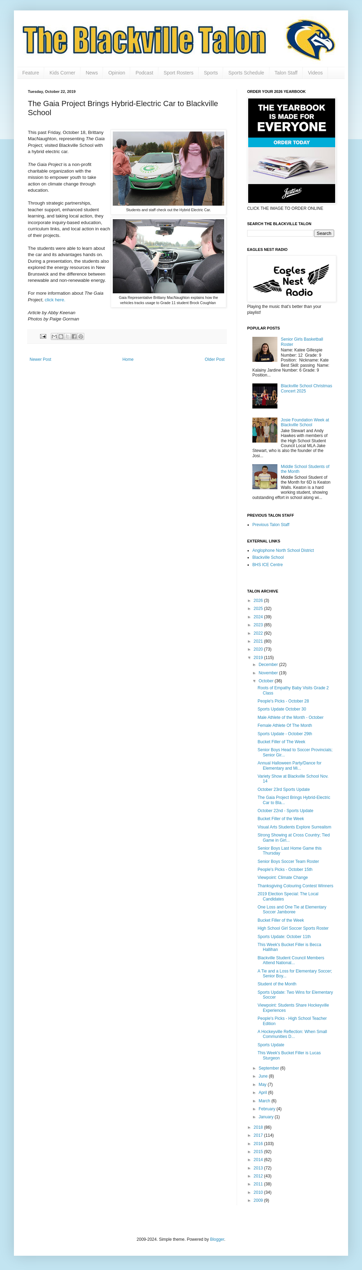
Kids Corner (62, 73)
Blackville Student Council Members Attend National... (291, 960)
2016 (259, 1143)
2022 (259, 633)
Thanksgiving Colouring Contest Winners (295, 885)
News (92, 73)
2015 (259, 1151)
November (269, 672)
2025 (259, 608)
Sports (211, 73)
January (267, 1116)
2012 (259, 1176)
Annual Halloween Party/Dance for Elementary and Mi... (289, 765)
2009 (259, 1200)
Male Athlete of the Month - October (290, 717)
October (267, 680)
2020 (259, 649)
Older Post (215, 359)
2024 (259, 616)
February (267, 1108)
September (269, 1068)
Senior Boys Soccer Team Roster (288, 861)
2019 (259, 657)
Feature (30, 73)
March (265, 1100)
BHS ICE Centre (267, 564)
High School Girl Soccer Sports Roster (293, 928)
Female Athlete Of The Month (285, 725)
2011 (259, 1184)
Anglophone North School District (283, 550)
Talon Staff (286, 73)
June (264, 1076)
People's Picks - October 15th (285, 869)
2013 (259, 1168)
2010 (259, 1192)
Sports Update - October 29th (285, 733)
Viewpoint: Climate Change (283, 877)
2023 (259, 624)
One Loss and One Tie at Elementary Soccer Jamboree (292, 909)
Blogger (217, 1239)
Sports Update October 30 (282, 709)
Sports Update (271, 1044)
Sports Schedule (246, 73)
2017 (259, 1135)
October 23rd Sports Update (284, 789)
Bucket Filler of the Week (281, 818)
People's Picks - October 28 (283, 701)
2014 (259, 1159)
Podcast (144, 73)
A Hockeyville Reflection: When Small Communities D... (292, 1034)
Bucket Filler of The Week (281, 741)
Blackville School (268, 557)
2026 (259, 600)
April (263, 1092)
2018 (259, 1127)
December (269, 664)
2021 (259, 641)
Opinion (116, 73)
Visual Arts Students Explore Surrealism (294, 827)
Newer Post (40, 359)
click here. (55, 299)
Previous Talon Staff (270, 524)
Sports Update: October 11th (284, 936)
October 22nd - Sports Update (285, 810)
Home (128, 359)
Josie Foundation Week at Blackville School (305, 422)
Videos (315, 73)
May (263, 1084)
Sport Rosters (179, 73)
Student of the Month (277, 984)
